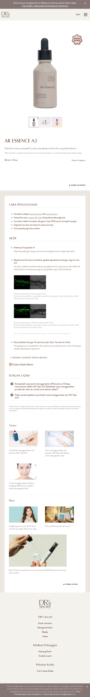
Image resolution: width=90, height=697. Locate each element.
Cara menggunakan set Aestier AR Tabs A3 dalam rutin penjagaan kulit (57, 453)
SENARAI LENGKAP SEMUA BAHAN (30, 358)
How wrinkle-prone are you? (58, 526)
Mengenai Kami (45, 627)
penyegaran (52, 214)
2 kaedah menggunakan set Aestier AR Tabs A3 (21, 451)
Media (45, 631)
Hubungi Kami (45, 651)
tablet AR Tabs (35, 217)
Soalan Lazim (45, 655)
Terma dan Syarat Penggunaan (57, 694)
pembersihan (36, 214)
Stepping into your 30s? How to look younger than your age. (23, 527)
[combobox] (77, 15)
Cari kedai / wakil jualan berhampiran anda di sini (45, 5)
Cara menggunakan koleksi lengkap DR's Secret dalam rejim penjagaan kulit (21, 485)
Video (45, 636)
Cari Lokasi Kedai (45, 670)
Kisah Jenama (45, 623)
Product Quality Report (22, 364)
